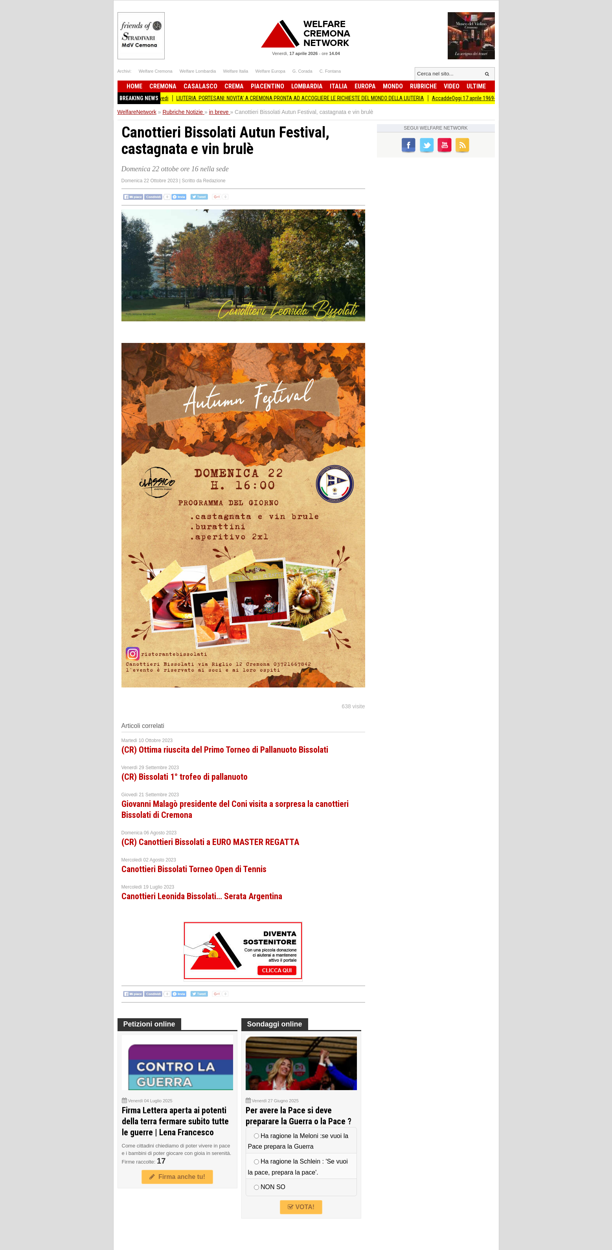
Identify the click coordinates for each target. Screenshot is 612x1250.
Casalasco (200, 86)
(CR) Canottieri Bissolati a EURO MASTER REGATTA (210, 842)
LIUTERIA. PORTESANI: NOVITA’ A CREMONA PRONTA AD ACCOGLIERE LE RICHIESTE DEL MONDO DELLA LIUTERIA (305, 98)
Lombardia (307, 86)
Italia (338, 86)
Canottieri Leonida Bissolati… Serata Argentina (201, 896)
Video (451, 86)
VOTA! (301, 1207)
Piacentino (267, 86)
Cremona (162, 86)
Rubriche (423, 86)
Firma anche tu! (177, 1176)
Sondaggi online (274, 1024)
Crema (234, 86)
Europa (365, 86)
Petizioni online (149, 1024)
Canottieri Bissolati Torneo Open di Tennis (193, 869)
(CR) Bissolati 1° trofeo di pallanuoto (184, 777)
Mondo (393, 86)
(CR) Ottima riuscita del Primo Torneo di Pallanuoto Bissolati (224, 750)
